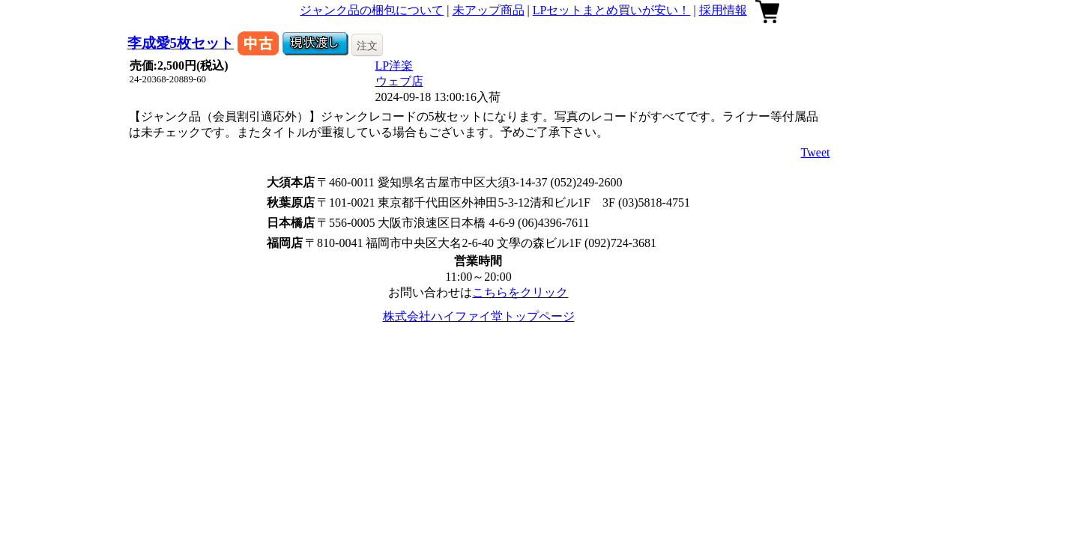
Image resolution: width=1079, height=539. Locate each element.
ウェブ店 (399, 81)
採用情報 (723, 10)
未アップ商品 (489, 10)
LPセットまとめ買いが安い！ (612, 10)
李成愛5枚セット (180, 43)
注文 (367, 46)
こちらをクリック (520, 292)
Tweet (815, 152)
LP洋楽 (394, 65)
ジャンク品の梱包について (372, 10)
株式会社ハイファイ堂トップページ (479, 316)
